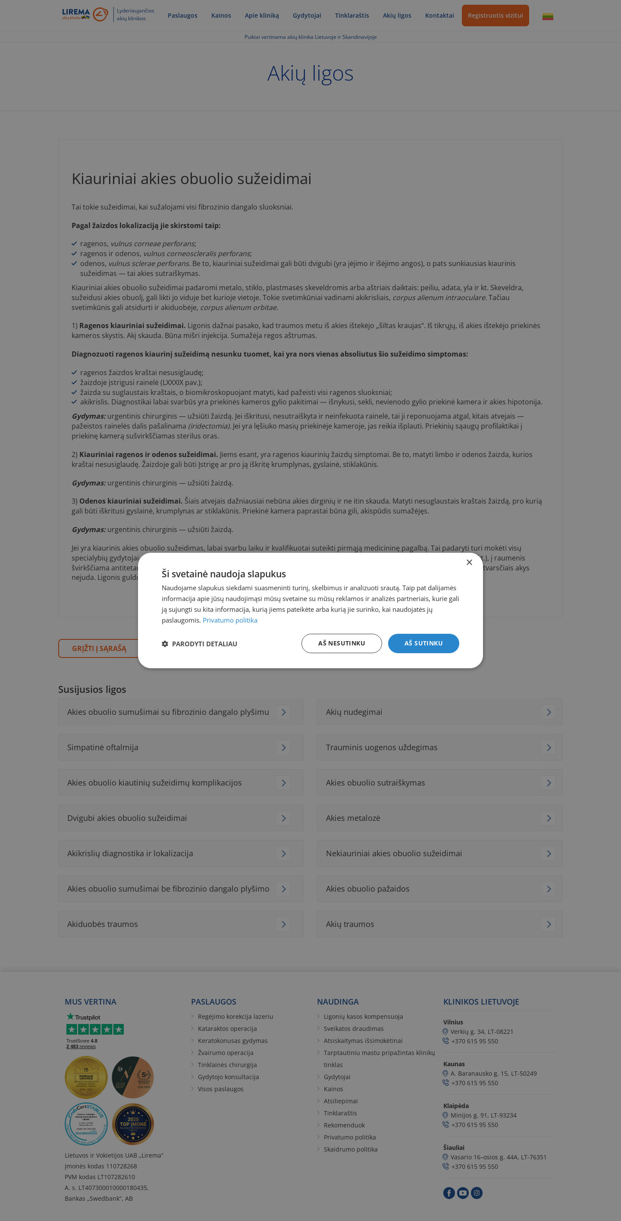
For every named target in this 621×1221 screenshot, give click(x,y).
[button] (199, 644)
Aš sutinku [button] (424, 643)
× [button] (469, 563)
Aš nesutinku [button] (341, 643)
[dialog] (310, 610)
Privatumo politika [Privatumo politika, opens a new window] (230, 620)
